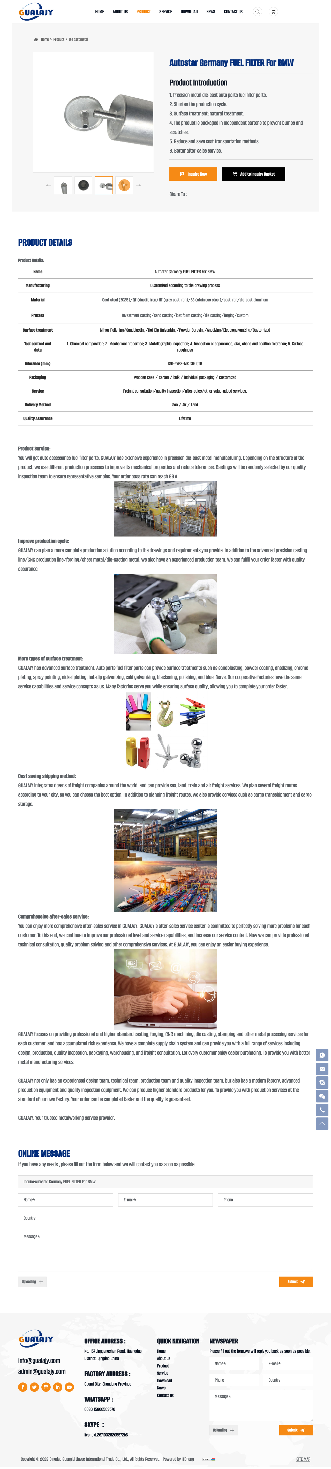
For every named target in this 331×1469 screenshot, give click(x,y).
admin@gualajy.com (41, 1373)
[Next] (138, 185)
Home (45, 39)
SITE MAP (303, 1461)
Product (58, 39)
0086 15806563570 (99, 1411)
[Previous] (48, 185)
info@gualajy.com (39, 1362)
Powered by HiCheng (178, 1461)
